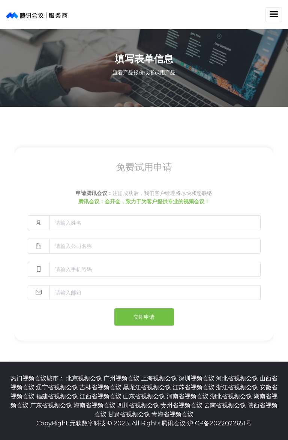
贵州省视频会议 (182, 405)
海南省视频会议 (95, 405)
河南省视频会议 (188, 396)
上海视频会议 (159, 378)
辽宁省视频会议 (58, 387)
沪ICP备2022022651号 (219, 423)
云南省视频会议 (226, 405)
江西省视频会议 (101, 396)
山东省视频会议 (144, 396)
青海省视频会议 (173, 414)
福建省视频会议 (58, 396)
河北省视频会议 (238, 378)
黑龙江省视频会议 (147, 387)
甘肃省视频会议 (130, 414)
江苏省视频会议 (194, 387)
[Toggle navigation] (274, 14)
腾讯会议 (174, 423)
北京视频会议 (85, 378)
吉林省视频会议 (101, 387)
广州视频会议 (122, 378)
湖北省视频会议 (232, 396)
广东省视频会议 (52, 405)
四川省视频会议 (138, 405)
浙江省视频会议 (238, 387)
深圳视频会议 (197, 378)
